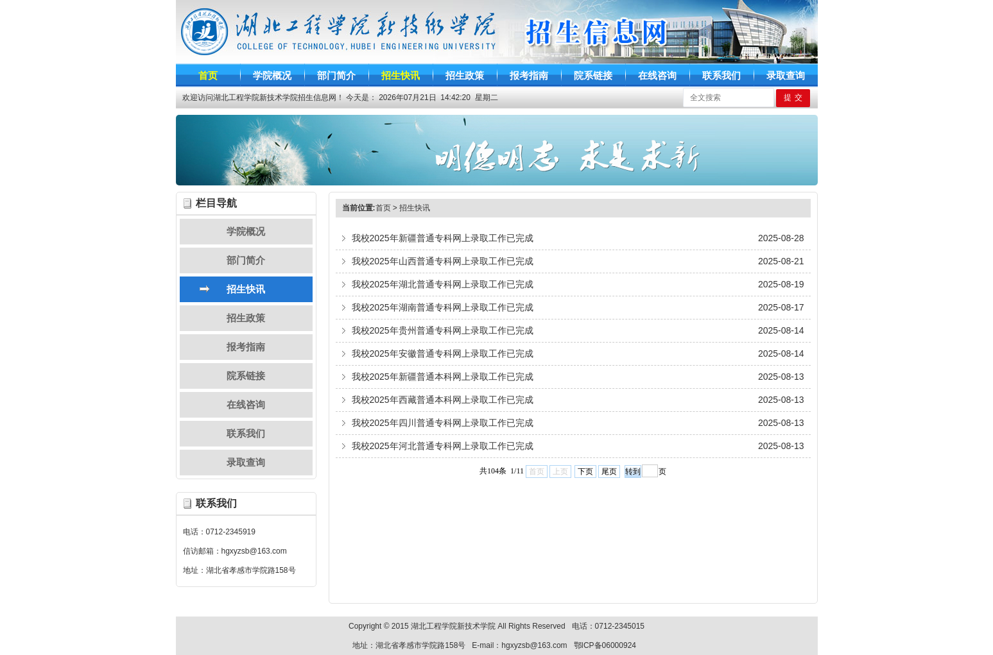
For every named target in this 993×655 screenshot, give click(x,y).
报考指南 (246, 346)
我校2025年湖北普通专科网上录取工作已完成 (442, 284)
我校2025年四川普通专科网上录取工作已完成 (442, 423)
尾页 (609, 471)
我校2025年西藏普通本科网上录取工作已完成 (442, 400)
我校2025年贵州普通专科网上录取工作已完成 (442, 330)
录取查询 (246, 462)
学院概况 (246, 231)
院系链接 (246, 375)
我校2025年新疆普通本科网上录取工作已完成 (442, 376)
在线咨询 (246, 404)
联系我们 (246, 433)
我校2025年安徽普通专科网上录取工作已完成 (442, 353)
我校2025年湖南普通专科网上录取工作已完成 (442, 307)
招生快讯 (246, 289)
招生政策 (246, 317)
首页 (383, 207)
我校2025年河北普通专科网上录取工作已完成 (442, 446)
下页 (585, 471)
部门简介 (246, 260)
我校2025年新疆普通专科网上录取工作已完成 (442, 238)
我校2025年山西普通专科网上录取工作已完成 (442, 261)
